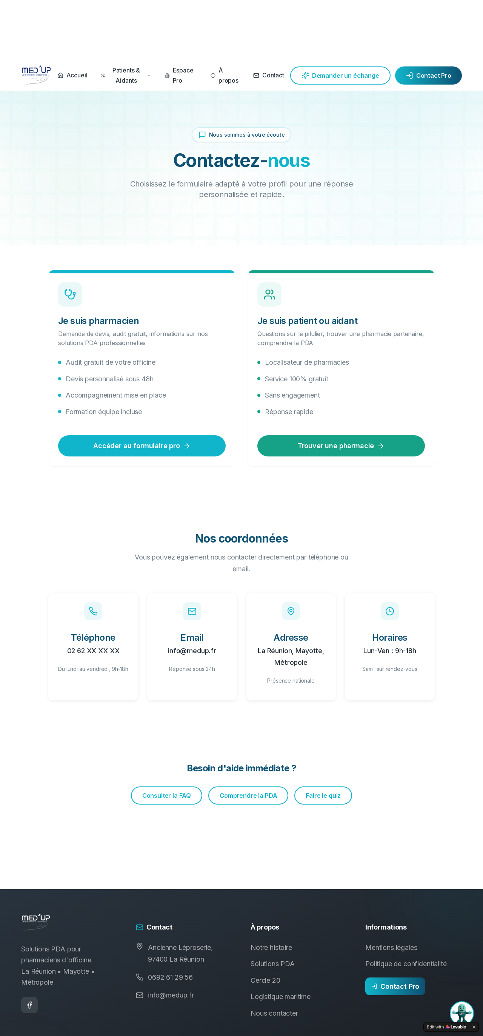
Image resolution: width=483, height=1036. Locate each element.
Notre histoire (271, 947)
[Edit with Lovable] (446, 1026)
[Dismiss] (473, 1026)
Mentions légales (391, 947)
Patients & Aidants (126, 75)
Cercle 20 (265, 980)
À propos (224, 75)
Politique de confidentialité (406, 964)
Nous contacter (274, 1013)
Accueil (72, 75)
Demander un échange (340, 75)
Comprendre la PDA (248, 795)
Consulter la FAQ (166, 795)
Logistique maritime (281, 997)
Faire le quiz (323, 795)
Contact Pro (428, 75)
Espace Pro (179, 75)
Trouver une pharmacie (341, 446)
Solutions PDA (273, 964)
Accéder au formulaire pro (142, 446)
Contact (268, 75)
